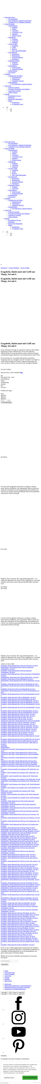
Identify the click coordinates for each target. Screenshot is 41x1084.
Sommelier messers (18, 81)
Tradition (15, 27)
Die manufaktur (13, 19)
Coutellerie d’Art (17, 32)
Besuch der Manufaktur (15, 99)
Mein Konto (8, 928)
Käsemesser (15, 54)
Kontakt (7, 94)
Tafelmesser (12, 37)
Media (10, 101)
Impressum (8, 931)
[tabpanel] (20, 1072)
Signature (15, 34)
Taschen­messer (12, 25)
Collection (15, 30)
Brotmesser (15, 59)
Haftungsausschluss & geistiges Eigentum (17, 934)
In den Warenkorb (6, 350)
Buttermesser (16, 56)
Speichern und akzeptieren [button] (9, 1079)
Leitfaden (7, 74)
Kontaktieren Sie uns (14, 96)
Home (6, 918)
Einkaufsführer (12, 82)
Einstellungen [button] (9, 1025)
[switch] (1, 1066)
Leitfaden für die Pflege (15, 76)
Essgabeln (15, 46)
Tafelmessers (16, 79)
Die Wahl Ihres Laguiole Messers (22, 84)
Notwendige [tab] (4, 1064)
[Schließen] (4, 1034)
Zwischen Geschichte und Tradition (19, 89)
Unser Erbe (8, 86)
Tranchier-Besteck (17, 57)
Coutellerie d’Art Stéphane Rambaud (19, 22)
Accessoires (11, 72)
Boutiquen (11, 97)
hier (21, 320)
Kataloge (7, 926)
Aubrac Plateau (12, 92)
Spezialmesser (12, 66)
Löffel (14, 47)
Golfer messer (16, 67)
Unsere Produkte (10, 24)
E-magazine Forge (17, 104)
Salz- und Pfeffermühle (19, 51)
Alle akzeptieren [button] (30, 1025)
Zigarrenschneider (17, 69)
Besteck (14, 49)
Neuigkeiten (15, 102)
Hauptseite (4, 268)
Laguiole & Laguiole (14, 91)
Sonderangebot (12, 71)
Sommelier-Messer (14, 61)
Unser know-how (10, 17)
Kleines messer (16, 35)
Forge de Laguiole (13, 87)
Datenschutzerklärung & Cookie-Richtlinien (18, 933)
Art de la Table (12, 44)
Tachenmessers (16, 77)
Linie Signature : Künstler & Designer (19, 20)
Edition (14, 29)
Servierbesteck (12, 52)
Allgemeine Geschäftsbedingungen (15, 936)
